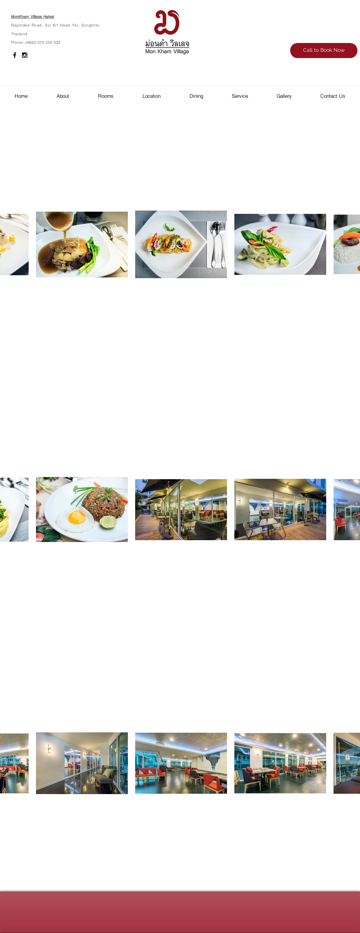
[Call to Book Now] (323, 50)
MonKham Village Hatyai (32, 16)
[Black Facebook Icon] (14, 55)
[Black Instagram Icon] (24, 55)
